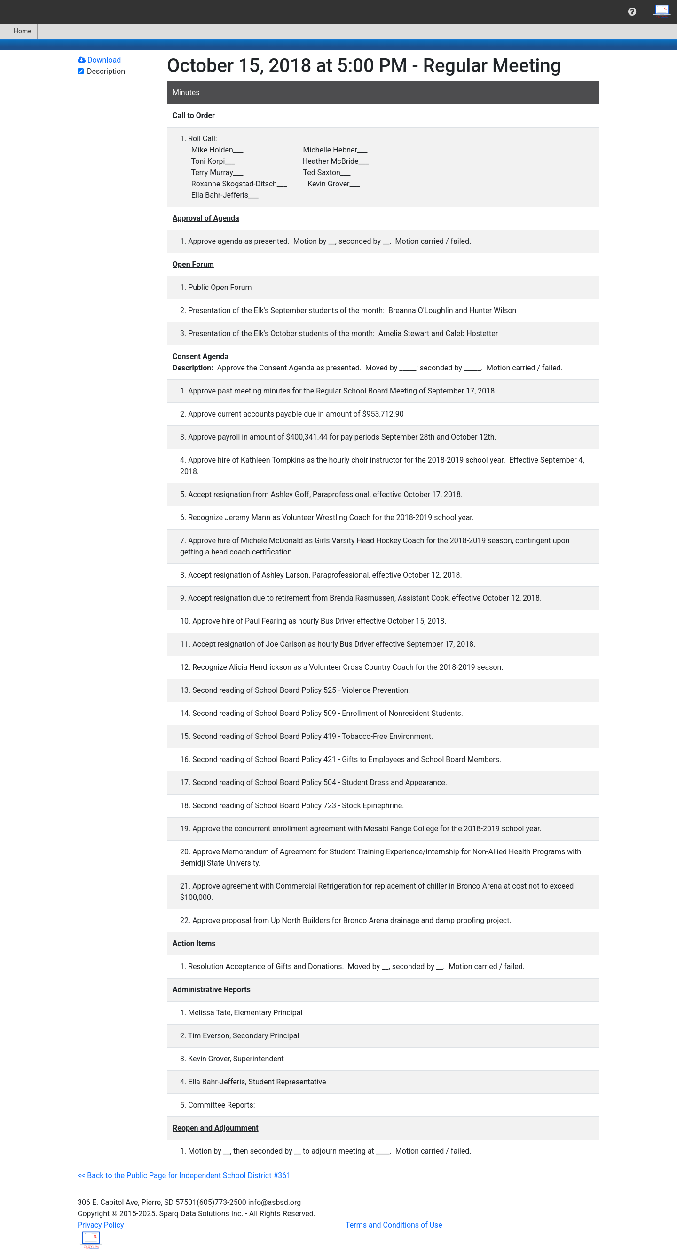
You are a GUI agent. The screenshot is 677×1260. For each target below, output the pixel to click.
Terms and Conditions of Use (394, 1224)
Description (106, 71)
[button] (632, 11)
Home (18, 31)
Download (99, 60)
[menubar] (338, 12)
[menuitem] (632, 12)
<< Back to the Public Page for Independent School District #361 (184, 1175)
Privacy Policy (101, 1224)
